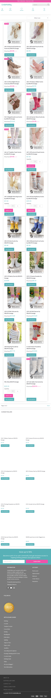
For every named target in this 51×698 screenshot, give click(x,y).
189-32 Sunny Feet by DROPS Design (35, 471)
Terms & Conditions (9, 686)
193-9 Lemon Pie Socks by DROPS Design (35, 439)
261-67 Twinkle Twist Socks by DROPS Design (12, 153)
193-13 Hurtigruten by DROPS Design (9, 472)
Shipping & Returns (11, 584)
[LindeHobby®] (6, 4)
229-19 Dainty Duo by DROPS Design (13, 277)
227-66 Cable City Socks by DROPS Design (35, 383)
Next (48, 405)
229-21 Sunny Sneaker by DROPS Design (34, 277)
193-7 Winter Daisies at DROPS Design (9, 439)
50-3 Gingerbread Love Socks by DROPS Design (13, 118)
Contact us (6, 683)
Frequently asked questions (14, 582)
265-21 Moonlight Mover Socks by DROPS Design (12, 82)
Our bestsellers (6, 412)
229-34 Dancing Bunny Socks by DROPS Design (35, 197)
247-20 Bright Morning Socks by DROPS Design (13, 197)
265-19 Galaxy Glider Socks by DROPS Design (35, 82)
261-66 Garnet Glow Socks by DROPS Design (35, 118)
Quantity (29, 159)
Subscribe (37, 561)
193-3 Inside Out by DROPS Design (35, 504)
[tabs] (44, 9)
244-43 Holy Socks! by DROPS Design (11, 242)
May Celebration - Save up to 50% (25, 1)
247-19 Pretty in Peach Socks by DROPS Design (35, 153)
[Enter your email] (14, 561)
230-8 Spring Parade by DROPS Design (11, 347)
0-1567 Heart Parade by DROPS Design (34, 347)
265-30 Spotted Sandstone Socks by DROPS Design (12, 47)
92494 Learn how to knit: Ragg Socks (35, 537)
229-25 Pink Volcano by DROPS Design (11, 312)
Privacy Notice (8, 689)
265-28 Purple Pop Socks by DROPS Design (35, 47)
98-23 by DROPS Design (11, 382)
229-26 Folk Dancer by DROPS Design (33, 312)
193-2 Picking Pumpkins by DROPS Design (10, 505)
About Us (6, 677)
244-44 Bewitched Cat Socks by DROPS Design (35, 242)
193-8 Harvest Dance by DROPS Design (9, 537)
